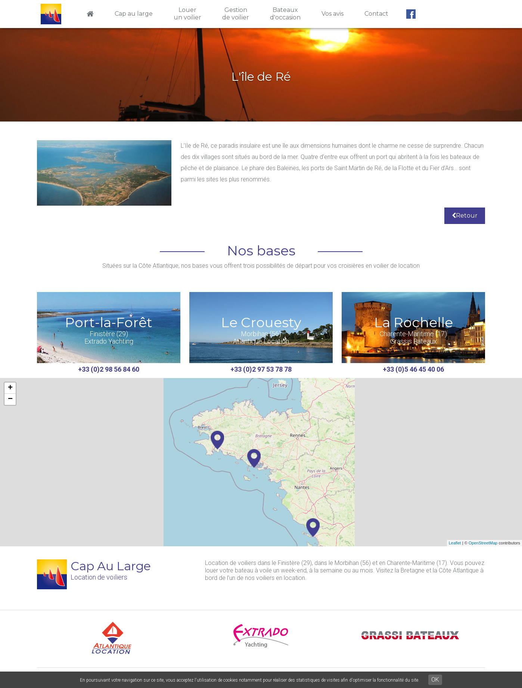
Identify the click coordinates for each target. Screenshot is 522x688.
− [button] (10, 399)
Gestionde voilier (235, 13)
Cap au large (134, 13)
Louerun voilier (187, 13)
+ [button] (10, 388)
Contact (376, 13)
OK (435, 679)
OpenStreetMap (483, 543)
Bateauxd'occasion (285, 13)
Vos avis (332, 13)
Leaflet (455, 543)
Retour (465, 215)
